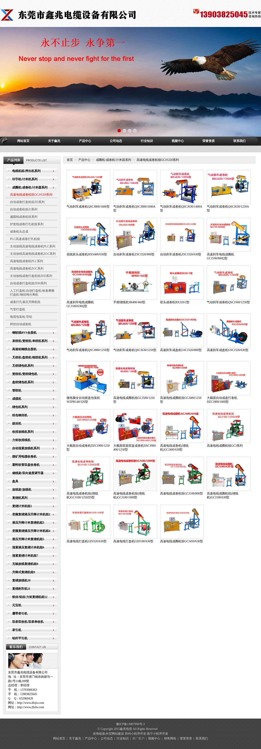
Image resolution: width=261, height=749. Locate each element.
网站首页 (23, 141)
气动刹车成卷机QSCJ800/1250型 (88, 350)
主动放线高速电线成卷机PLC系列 (32, 246)
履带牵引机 (19, 613)
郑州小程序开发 (135, 733)
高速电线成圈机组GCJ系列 (225, 445)
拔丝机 (16, 423)
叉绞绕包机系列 (22, 365)
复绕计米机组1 (22, 506)
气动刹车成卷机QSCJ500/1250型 (228, 302)
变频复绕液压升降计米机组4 (31, 531)
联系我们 (239, 141)
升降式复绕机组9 (23, 572)
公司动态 (116, 141)
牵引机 (16, 630)
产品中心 (85, 141)
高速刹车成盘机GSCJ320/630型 (227, 350)
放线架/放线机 (21, 489)
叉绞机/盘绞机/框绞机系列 (29, 357)
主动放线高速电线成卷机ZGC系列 (33, 253)
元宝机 (16, 605)
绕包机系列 (19, 407)
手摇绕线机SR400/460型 (129, 302)
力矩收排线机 (21, 440)
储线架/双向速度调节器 (28, 473)
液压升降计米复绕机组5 (28, 539)
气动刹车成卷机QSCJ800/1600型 (88, 206)
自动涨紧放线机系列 (26, 448)
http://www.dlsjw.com (30, 702)
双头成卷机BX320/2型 (174, 302)
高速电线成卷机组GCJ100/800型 (181, 493)
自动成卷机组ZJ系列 (23, 209)
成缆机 (16, 398)
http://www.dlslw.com (30, 707)
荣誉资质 (208, 141)
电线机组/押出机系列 (26, 171)
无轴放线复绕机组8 (25, 564)
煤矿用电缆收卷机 (24, 456)
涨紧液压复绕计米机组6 (28, 547)
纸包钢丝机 (19, 415)
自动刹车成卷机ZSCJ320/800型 (133, 254)
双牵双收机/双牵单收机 (28, 621)
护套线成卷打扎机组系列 (27, 224)
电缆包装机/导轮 (21, 316)
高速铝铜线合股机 (24, 349)
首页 (70, 159)
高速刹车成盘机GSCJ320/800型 (181, 350)
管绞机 (16, 390)
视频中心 (178, 141)
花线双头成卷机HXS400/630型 (87, 254)
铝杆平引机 (19, 638)
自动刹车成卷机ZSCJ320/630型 (180, 254)
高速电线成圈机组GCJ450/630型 (181, 541)
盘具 (15, 481)
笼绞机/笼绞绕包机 (24, 374)
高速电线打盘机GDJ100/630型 (133, 541)
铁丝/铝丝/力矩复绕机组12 (29, 597)
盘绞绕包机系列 (22, 382)
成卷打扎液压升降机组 (25, 302)
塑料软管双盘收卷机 (26, 464)
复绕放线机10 (21, 580)
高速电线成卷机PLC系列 (26, 261)
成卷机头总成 (19, 231)
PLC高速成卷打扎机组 (25, 239)
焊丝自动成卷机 (20, 324)
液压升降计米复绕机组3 (28, 522)
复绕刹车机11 (21, 588)
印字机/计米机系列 (24, 179)
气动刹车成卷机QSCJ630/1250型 (134, 350)
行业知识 (147, 141)
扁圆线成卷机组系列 (23, 216)
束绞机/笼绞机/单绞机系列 (29, 341)
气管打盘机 (17, 309)
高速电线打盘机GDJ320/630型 (87, 541)
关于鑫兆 (54, 141)
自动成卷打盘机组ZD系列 (27, 202)
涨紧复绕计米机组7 (25, 555)
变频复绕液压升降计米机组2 (31, 514)
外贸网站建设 (115, 733)
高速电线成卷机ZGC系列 (27, 268)
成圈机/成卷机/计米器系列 (29, 187)
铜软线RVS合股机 (24, 332)
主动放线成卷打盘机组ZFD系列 (31, 276)
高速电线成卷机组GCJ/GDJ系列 (31, 194)
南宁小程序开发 (157, 733)
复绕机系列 (19, 497)
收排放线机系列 (22, 431)
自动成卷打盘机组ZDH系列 (28, 283)
